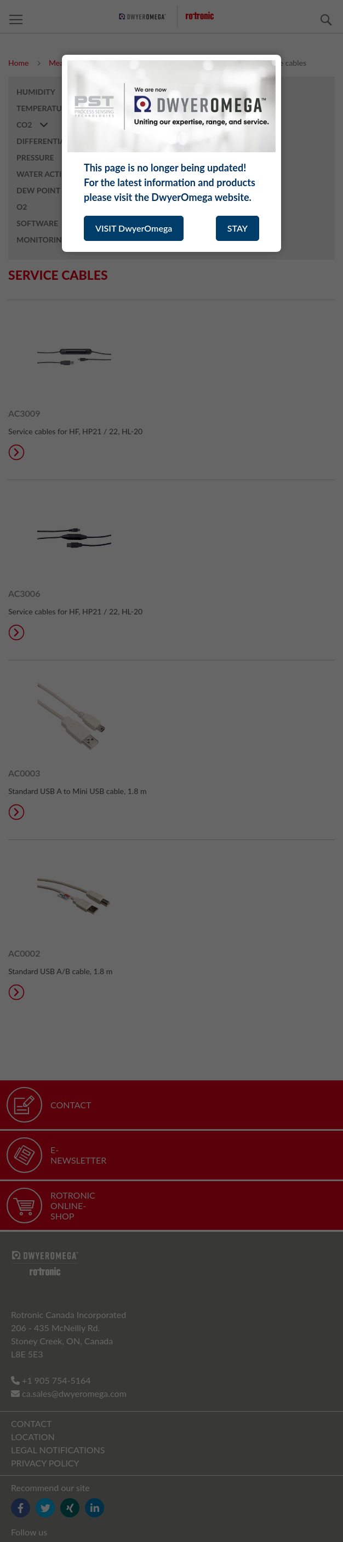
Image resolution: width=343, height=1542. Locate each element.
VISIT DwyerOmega (133, 228)
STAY (237, 228)
